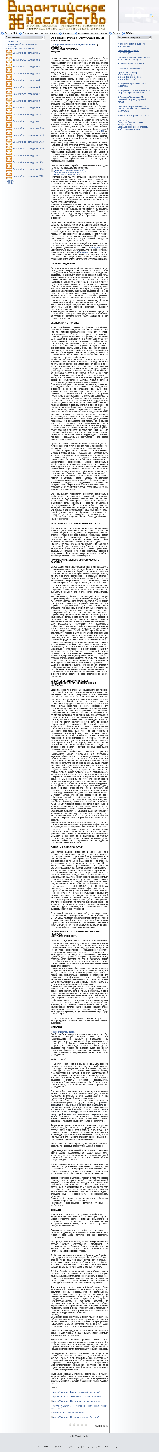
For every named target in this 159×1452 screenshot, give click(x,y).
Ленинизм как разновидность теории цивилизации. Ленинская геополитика (133, 108)
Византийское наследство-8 (26, 101)
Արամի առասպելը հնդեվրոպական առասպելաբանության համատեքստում (130, 75)
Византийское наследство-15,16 (28, 135)
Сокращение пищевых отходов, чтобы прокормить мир (133, 128)
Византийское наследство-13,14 (28, 128)
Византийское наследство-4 (26, 73)
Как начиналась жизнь (64, 1032)
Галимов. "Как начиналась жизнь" (69, 1413)
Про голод (122, 120)
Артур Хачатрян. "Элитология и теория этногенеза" (77, 1397)
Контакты (67, 33)
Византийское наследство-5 (26, 80)
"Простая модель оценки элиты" (68, 170)
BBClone (130, 33)
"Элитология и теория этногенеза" (69, 172)
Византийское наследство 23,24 (28, 162)
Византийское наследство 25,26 (28, 169)
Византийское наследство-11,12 (28, 121)
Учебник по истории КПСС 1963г (133, 115)
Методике (95, 247)
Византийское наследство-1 (26, 53)
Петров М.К (11, 33)
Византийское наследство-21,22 (28, 155)
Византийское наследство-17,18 (28, 142)
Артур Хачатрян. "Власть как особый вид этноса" (76, 1392)
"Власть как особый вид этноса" (68, 174)
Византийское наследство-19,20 (28, 149)
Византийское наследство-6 (26, 87)
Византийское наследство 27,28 (28, 176)
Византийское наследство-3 (26, 67)
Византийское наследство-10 (27, 114)
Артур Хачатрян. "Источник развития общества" (76, 1417)
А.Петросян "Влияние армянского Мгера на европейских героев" (134, 91)
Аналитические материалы (92, 33)
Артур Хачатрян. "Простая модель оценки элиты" (76, 1401)
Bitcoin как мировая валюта (131, 64)
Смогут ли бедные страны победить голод (130, 123)
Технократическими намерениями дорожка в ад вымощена (134, 58)
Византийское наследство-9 (26, 108)
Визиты (116, 33)
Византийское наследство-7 (26, 94)
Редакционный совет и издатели (40, 33)
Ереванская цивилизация (130, 68)
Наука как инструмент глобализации (128, 51)
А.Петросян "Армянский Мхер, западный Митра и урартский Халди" (132, 99)
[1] (102, 131)
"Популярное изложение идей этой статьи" (74, 45)
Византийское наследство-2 (26, 60)
